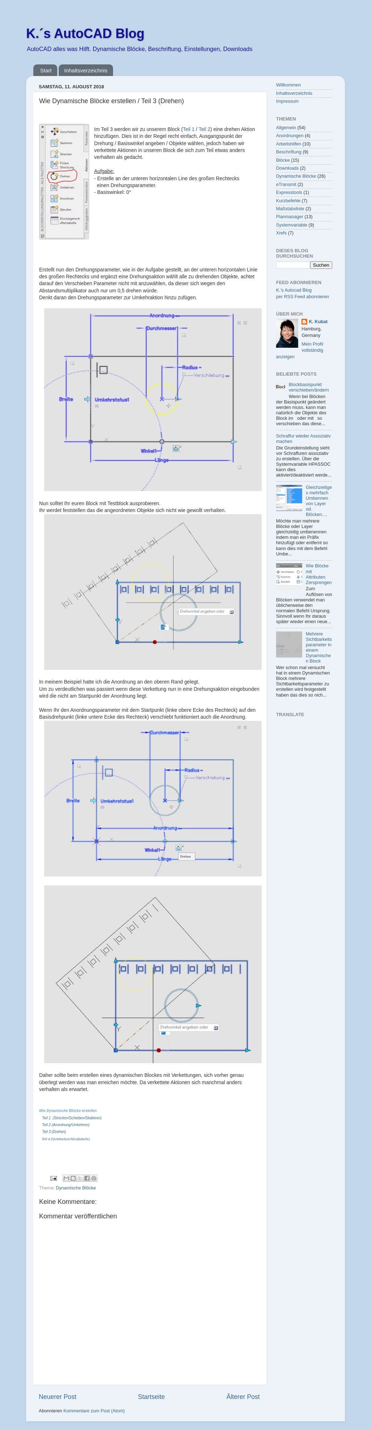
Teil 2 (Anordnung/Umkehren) (65, 1125)
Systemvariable (291, 225)
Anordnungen (290, 135)
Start (46, 70)
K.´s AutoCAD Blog (85, 33)
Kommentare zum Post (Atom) (94, 1410)
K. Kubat (318, 321)
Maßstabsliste (290, 208)
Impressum (287, 101)
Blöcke (283, 160)
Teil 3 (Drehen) (54, 1132)
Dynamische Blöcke (76, 1188)
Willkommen (288, 85)
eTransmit (286, 184)
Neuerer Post (57, 1396)
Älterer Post (243, 1396)
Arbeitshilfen (288, 144)
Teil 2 (204, 129)
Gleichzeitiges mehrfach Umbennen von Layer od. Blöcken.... (319, 501)
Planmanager (289, 216)
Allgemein (286, 127)
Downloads (287, 168)
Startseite (151, 1396)
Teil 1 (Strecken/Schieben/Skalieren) (71, 1118)
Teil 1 (189, 129)
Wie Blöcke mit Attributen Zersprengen (319, 574)
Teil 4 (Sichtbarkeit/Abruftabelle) (66, 1139)
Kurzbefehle (288, 200)
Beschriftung (288, 152)
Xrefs (281, 233)
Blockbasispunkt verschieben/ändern (309, 387)
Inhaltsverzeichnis (85, 70)
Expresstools (289, 192)
